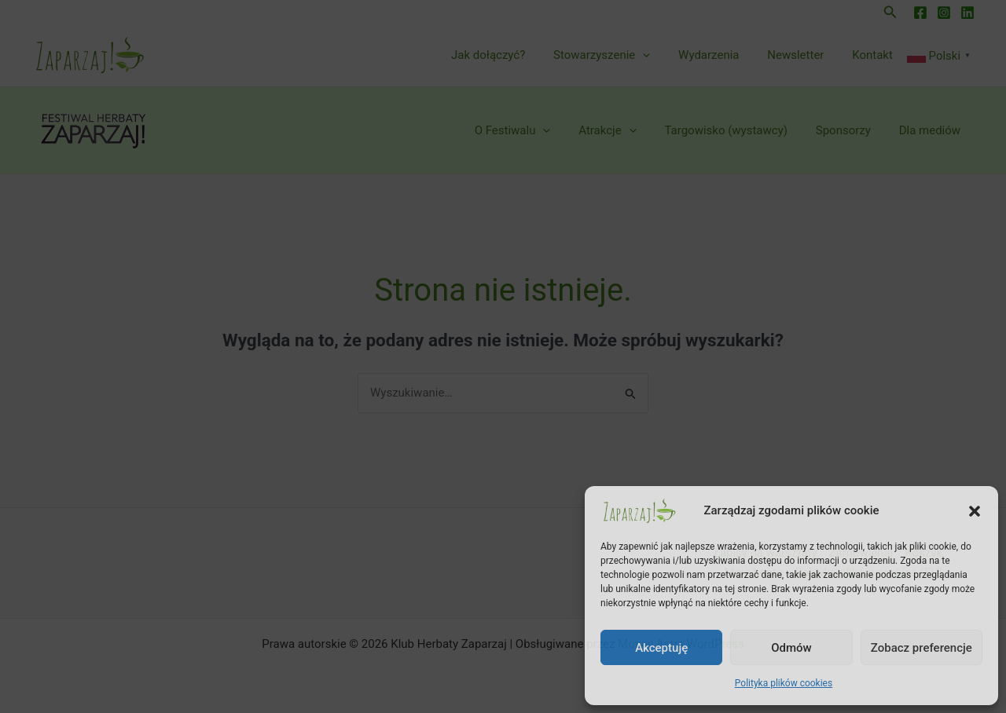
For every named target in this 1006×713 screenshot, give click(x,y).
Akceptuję (661, 648)
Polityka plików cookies (783, 683)
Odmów (791, 648)
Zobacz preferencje (921, 648)
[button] (974, 511)
